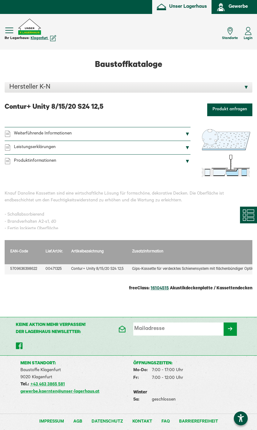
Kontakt (142, 421)
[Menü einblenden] (9, 30)
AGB (77, 421)
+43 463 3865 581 (47, 384)
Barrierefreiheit (198, 421)
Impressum (51, 421)
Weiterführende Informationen (43, 133)
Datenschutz (107, 421)
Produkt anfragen (229, 109)
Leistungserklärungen (35, 147)
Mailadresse (149, 329)
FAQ (165, 421)
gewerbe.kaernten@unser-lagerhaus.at (60, 391)
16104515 (160, 288)
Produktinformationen (35, 161)
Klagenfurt (43, 38)
